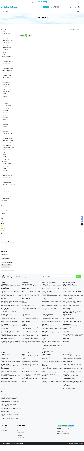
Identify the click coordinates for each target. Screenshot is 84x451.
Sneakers (5, 154)
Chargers (14, 317)
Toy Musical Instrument (14, 370)
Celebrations (5, 114)
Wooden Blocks (9, 380)
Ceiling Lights (3, 397)
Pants (32, 374)
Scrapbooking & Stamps (46, 318)
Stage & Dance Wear (33, 300)
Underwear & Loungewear (8, 45)
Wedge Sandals (65, 340)
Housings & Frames (58, 305)
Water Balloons (6, 357)
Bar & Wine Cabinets (12, 305)
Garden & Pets (5, 121)
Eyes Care (48, 381)
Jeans (39, 308)
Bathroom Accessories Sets (47, 337)
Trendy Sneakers (66, 341)
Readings (14, 371)
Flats (71, 321)
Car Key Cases (78, 387)
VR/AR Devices (9, 333)
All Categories (4, 200)
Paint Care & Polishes (74, 364)
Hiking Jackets (27, 374)
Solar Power (15, 413)
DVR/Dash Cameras (75, 368)
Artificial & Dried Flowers (54, 328)
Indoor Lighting (6, 191)
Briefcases (78, 325)
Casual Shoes (65, 330)
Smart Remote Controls (14, 337)
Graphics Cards (74, 285)
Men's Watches (6, 100)
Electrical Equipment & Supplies (7, 413)
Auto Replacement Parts (7, 177)
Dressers (7, 285)
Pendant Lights (9, 397)
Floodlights (13, 418)
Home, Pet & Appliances (6, 107)
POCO (58, 288)
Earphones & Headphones (6, 331)
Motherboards (68, 285)
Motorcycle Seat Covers (72, 382)
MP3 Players (18, 331)
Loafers (64, 331)
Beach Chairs (9, 297)
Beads (22, 341)
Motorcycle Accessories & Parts (9, 184)
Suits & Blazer (37, 291)
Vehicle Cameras (79, 371)
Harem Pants (23, 310)
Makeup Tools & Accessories (50, 374)
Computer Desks (11, 300)
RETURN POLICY (20, 434)
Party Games (11, 375)
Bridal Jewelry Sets (25, 323)
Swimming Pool (12, 356)
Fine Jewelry (5, 96)
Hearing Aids (44, 378)
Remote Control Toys (7, 142)
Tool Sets (5, 394)
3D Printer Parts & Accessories (73, 305)
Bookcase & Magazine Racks (12, 301)
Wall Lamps (8, 398)
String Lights (18, 418)
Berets (35, 295)
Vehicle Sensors (75, 357)
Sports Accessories (27, 375)
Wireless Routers (66, 311)
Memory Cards (72, 301)
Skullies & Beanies (28, 294)
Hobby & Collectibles (7, 145)
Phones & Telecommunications (7, 56)
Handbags (5, 126)
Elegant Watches (36, 331)
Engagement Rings (32, 323)
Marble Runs (3, 380)
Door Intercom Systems (67, 298)
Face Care (44, 381)
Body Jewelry (36, 338)
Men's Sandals (79, 330)
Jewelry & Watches (5, 95)
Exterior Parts (75, 356)
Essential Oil (44, 382)
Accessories (5, 49)
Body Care (53, 381)
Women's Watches (6, 101)
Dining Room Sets (4, 305)
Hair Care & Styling (6, 167)
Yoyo (7, 375)
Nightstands (7, 287)
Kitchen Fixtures (8, 414)
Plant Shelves (3, 297)
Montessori (3, 373)
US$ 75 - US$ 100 (5, 212)
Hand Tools (9, 393)
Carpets (52, 325)
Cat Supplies (44, 345)
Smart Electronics (6, 91)
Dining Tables (6, 308)
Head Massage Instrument (57, 356)
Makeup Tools (52, 373)
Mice (79, 285)
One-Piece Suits (24, 356)
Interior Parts (69, 356)
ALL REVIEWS (20, 435)
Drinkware (49, 341)
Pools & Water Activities (7, 138)
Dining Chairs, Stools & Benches (10, 306)
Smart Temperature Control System (8, 407)
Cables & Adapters (4, 317)
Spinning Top (3, 375)
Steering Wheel (13, 342)
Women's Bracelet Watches (26, 331)
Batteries (10, 317)
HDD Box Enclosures (70, 302)
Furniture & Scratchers (51, 345)
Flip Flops (68, 331)
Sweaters (27, 290)
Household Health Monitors (47, 377)
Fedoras (31, 295)
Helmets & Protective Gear (76, 380)
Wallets (73, 327)
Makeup (4, 168)
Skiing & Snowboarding (31, 380)
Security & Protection (7, 75)
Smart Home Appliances (12, 335)
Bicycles (23, 360)
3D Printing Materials (66, 308)
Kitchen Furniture (49, 351)
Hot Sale (23, 304)
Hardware (3, 414)
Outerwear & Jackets (7, 47)
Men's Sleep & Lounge (37, 285)
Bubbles (18, 363)
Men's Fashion (4, 44)
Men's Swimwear (38, 356)
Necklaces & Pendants (25, 335)
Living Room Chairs (4, 290)
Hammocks (3, 295)
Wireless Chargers (45, 301)
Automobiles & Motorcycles (7, 175)
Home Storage (5, 116)
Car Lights (64, 356)
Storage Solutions (71, 387)
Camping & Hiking (24, 378)
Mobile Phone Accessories (8, 61)
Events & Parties (45, 328)
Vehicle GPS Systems (66, 373)
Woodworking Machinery (10, 403)
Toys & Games (4, 137)
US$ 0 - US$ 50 (4, 208)
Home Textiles (5, 112)
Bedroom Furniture (6, 33)
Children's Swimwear (25, 357)
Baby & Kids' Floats (4, 356)
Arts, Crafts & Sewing (7, 108)
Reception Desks (4, 300)
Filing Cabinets (10, 302)
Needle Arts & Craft (55, 317)
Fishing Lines (35, 370)
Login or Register (4, 427)
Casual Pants (23, 308)
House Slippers (69, 323)
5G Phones (59, 285)
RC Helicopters (9, 365)
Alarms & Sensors (78, 297)
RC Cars (14, 365)
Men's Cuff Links (37, 337)
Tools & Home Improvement (7, 188)
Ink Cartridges (78, 307)
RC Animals (16, 367)
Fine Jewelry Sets (28, 320)
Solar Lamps (8, 418)
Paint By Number (55, 318)
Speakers (13, 331)
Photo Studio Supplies (12, 327)
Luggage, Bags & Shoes (6, 124)
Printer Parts (68, 307)
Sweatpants (29, 308)
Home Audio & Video (7, 86)
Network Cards (72, 311)
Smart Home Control (14, 408)
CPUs (64, 285)
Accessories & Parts (6, 42)
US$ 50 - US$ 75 (5, 210)
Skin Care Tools (58, 381)
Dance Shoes (32, 365)
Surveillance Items (66, 295)
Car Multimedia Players (67, 368)
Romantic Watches (25, 333)
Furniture (3, 31)
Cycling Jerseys (28, 361)
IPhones (50, 285)
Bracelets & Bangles (29, 337)
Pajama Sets (23, 287)
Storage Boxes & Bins (46, 333)
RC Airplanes (3, 365)
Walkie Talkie (53, 308)
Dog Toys (47, 347)
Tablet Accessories (71, 291)
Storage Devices (6, 77)
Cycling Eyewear (35, 361)
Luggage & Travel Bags (67, 327)
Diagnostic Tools (78, 363)
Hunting (30, 378)
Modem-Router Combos (67, 312)
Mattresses (3, 285)
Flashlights (3, 418)
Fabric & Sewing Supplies (46, 317)
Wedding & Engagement (7, 98)
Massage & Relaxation (7, 163)
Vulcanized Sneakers (72, 330)
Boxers (22, 285)
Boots (74, 323)
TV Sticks (9, 323)
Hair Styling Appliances (46, 367)
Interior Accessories (6, 186)
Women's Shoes (6, 128)
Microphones (3, 333)
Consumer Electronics (6, 82)
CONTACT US (19, 430)
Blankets (43, 325)
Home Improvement (7, 196)
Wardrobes (14, 285)
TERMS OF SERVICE (21, 437)
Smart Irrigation (13, 410)
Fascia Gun (44, 357)
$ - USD (77, 11)
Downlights (15, 397)
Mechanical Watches (25, 327)
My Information (4, 430)
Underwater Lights (4, 420)
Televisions (3, 321)
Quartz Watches (33, 327)
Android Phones (45, 285)
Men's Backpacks (66, 325)
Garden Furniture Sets (10, 295)
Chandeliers (3, 398)
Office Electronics (6, 79)
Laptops (4, 74)
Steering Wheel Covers (67, 388)
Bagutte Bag (72, 318)
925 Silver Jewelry (24, 317)
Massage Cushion (50, 357)
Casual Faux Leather (33, 290)
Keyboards (65, 287)
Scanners (74, 307)
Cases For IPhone (45, 295)
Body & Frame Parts (66, 380)
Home (39, 20)
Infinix (55, 288)
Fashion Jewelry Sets (25, 338)
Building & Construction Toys (8, 147)
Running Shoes (24, 364)
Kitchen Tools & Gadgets (55, 341)
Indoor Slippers (77, 340)
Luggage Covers (71, 335)
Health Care (5, 170)
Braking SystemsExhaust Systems (72, 381)
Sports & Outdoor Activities (8, 140)
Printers (64, 307)
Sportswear (5, 158)
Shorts (28, 310)
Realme (43, 288)
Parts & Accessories (10, 367)
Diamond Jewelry (32, 317)
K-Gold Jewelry (33, 318)
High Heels (74, 321)
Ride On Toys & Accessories (6, 361)
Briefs (26, 285)
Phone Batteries (50, 305)
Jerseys (22, 374)
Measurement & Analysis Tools (6, 401)
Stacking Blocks (4, 381)
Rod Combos (26, 371)
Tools (4, 189)
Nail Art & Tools (6, 174)
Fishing (4, 156)
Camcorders (10, 325)
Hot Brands (5, 60)
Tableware (44, 342)
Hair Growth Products (55, 367)
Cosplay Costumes (25, 300)
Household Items (6, 117)
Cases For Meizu (56, 297)
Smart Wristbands (10, 338)
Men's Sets (29, 305)
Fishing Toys (14, 361)
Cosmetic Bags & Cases (74, 334)
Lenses (56, 301)
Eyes (43, 373)
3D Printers (65, 305)
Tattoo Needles (49, 363)
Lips (45, 373)
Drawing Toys (9, 371)
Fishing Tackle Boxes (34, 371)
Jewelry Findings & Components (31, 341)
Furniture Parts (4, 311)
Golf (33, 378)
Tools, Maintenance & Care (8, 179)
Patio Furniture (18, 295)
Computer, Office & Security (7, 70)
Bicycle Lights (34, 360)
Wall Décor (44, 321)
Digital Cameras (4, 325)
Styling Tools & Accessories (54, 368)
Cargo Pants (34, 308)
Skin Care (4, 172)
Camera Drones (16, 325)
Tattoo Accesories (50, 361)
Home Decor (5, 110)
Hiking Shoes (30, 364)
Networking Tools (75, 312)
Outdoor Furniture (6, 37)
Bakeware (44, 341)
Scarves (22, 294)
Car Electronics (6, 181)
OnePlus (47, 288)
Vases (48, 321)
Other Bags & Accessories (8, 133)
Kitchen (4, 119)
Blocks (9, 381)
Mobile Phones (5, 58)
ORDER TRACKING (21, 432)
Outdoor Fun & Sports (6, 149)
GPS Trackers (73, 370)
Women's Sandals (66, 321)
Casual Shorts (24, 305)
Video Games (5, 93)
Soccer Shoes (35, 364)
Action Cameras (4, 327)
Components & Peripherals (8, 72)
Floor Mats (74, 388)
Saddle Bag (75, 317)
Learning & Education (7, 144)
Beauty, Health (4, 161)
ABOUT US (19, 429)
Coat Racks (9, 291)
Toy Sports (15, 363)
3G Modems (78, 311)
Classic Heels (71, 340)
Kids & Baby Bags (66, 334)
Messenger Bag (65, 317)
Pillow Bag (67, 318)
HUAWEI (51, 288)
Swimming (5, 151)
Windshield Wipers (70, 358)
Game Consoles (4, 341)
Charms (31, 338)
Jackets (22, 290)
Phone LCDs (44, 305)
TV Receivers (8, 321)
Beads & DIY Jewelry (7, 105)
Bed (11, 285)
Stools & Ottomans (12, 290)
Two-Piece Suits (31, 356)
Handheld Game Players (12, 341)
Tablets (78, 290)
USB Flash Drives (66, 301)
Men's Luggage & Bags (7, 130)
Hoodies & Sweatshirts (29, 304)
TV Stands (14, 291)
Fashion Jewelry (6, 103)
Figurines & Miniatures (54, 321)
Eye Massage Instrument (46, 356)
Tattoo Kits (44, 361)
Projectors (14, 321)
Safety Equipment (70, 297)
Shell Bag (71, 317)
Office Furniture (6, 38)
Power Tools (3, 393)
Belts (22, 295)
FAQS (18, 427)
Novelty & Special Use (7, 51)
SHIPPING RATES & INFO (22, 439)
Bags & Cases (12, 318)
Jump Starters (73, 373)
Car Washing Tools (66, 364)
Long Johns (30, 285)
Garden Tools (14, 393)
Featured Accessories (7, 65)
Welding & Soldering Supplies (11, 404)
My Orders (3, 429)
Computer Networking (7, 81)
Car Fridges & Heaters (71, 371)
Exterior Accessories (7, 182)
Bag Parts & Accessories (67, 337)
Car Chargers (52, 301)
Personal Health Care (57, 377)
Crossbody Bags (73, 325)
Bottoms (4, 54)
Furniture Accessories (12, 311)
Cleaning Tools (56, 337)
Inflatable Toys (9, 363)
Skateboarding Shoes (25, 365)
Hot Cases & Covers (6, 63)
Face (48, 373)
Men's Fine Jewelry (36, 320)
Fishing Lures (29, 370)
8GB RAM (54, 285)
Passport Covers (78, 335)
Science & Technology (5, 370)
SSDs (75, 302)
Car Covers (70, 375)
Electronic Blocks (14, 381)
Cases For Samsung (53, 295)
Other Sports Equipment (7, 159)
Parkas (26, 291)
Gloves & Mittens (36, 294)
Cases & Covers (45, 293)
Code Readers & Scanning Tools (68, 363)
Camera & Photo (6, 88)
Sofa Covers (48, 325)
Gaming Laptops (66, 290)
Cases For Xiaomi (49, 297)
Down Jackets (31, 291)
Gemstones (27, 318)
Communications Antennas (47, 310)
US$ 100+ (3, 213)
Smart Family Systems (7, 195)
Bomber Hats (26, 295)
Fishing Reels (23, 370)
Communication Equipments (8, 68)
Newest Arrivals (76, 29)
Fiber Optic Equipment (46, 308)
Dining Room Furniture (7, 40)
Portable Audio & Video (7, 89)
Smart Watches (4, 338)
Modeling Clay (3, 371)
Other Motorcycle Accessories (71, 383)
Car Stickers (65, 375)
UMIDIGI (43, 290)
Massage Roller (57, 357)
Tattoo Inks (54, 363)
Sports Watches (28, 328)
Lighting (64, 381)
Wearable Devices (4, 335)
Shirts (39, 304)
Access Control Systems (74, 295)
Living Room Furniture (7, 35)
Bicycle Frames (28, 360)
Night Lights (13, 398)
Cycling (4, 152)
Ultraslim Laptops (72, 290)
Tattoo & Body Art (6, 165)
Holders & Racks (54, 333)
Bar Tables (13, 307)
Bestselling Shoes (6, 135)
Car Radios (78, 370)
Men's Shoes (5, 131)
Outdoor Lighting (6, 198)
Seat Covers (65, 387)
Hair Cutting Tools (53, 370)
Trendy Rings (33, 335)
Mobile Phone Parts (6, 67)
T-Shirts (36, 304)
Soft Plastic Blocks (16, 380)
